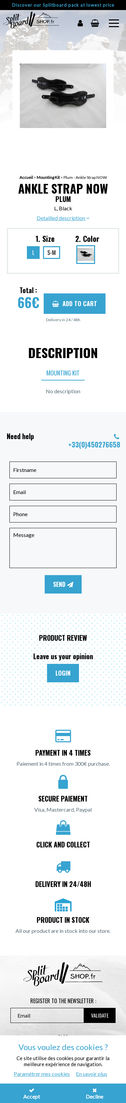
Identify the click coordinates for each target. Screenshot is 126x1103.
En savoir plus (91, 1074)
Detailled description (63, 218)
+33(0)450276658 (94, 444)
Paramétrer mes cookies (42, 1074)
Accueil (26, 177)
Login (63, 673)
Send (63, 584)
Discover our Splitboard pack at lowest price (63, 5)
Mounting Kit (48, 177)
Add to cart (74, 303)
